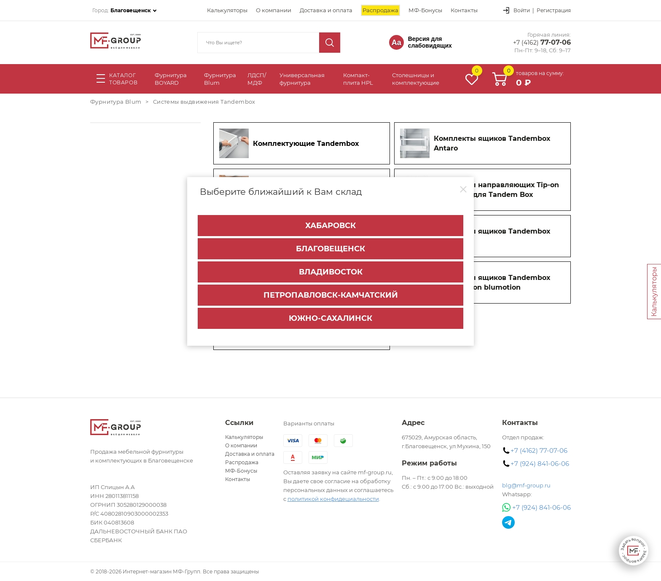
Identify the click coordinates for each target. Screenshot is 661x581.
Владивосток (331, 272)
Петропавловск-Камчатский (330, 295)
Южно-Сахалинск (330, 318)
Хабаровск (330, 225)
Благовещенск (330, 248)
